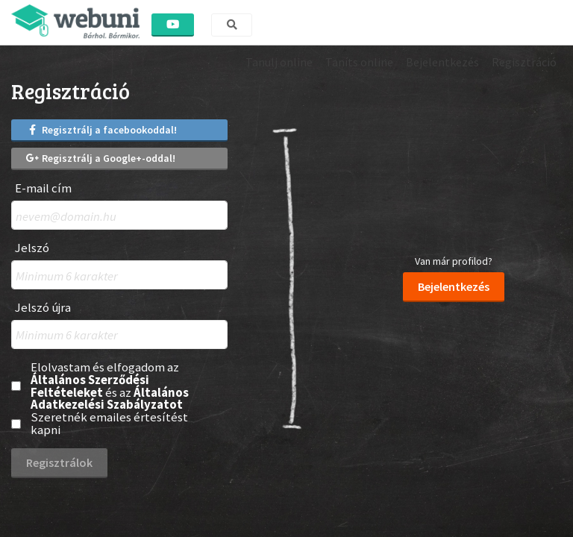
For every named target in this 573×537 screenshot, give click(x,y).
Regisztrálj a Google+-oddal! (100, 158)
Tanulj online (279, 61)
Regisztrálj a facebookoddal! (101, 129)
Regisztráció (524, 61)
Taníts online (359, 61)
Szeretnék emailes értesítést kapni (109, 423)
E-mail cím (43, 188)
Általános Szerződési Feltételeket (90, 386)
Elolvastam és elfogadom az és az (110, 386)
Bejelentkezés (442, 61)
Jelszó (32, 248)
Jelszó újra (43, 307)
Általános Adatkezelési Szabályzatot (110, 398)
